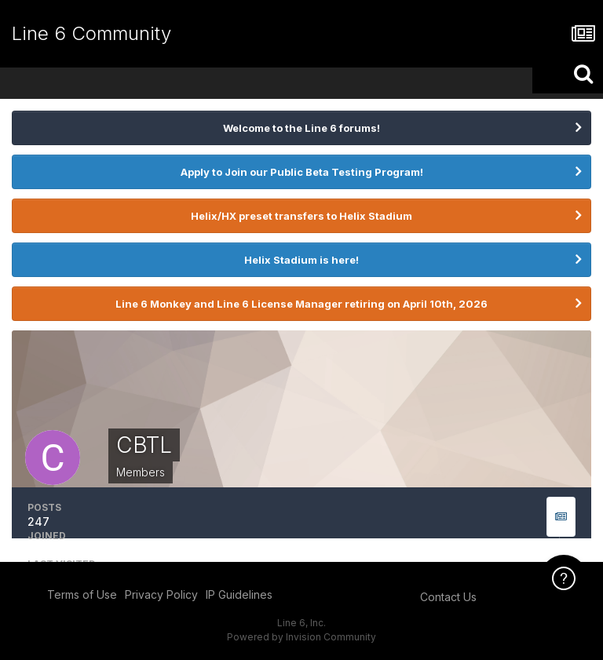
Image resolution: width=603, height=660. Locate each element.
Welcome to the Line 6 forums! (301, 128)
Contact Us (448, 596)
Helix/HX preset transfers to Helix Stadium (301, 216)
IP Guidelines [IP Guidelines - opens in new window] (239, 594)
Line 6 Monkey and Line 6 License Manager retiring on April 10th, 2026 (301, 303)
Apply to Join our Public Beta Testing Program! (302, 172)
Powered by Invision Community (301, 637)
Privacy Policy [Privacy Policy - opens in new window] (161, 594)
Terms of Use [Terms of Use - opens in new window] (82, 594)
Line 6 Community (91, 33)
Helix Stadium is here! (301, 259)
